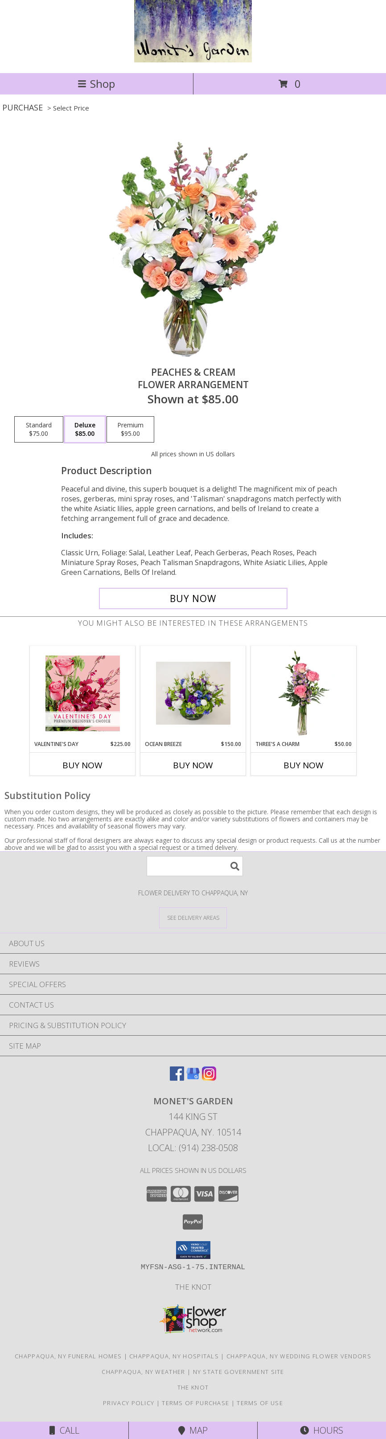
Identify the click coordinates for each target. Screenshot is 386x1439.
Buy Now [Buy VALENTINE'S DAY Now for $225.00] (82, 765)
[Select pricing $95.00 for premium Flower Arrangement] (130, 430)
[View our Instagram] (209, 1078)
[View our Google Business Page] (193, 1078)
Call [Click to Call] (64, 1430)
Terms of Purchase (195, 1403)
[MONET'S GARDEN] (193, 60)
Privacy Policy (128, 1403)
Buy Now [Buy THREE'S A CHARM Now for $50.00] (303, 765)
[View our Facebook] (177, 1078)
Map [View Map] (193, 1430)
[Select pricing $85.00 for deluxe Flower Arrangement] (85, 430)
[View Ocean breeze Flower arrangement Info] (193, 693)
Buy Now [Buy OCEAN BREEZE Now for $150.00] (193, 765)
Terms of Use (260, 1403)
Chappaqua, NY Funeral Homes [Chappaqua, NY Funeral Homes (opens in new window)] (68, 1356)
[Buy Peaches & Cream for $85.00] (193, 598)
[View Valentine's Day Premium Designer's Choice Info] (82, 693)
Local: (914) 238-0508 (193, 1148)
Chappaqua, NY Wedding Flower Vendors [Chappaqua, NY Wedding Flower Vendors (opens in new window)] (298, 1356)
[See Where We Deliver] (193, 917)
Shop (96, 83)
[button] (193, 1250)
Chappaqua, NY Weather (143, 1372)
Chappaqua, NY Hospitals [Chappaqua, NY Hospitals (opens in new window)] (174, 1356)
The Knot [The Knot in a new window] (193, 1287)
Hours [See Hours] (321, 1430)
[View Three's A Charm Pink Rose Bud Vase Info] (304, 693)
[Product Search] (195, 866)
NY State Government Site (238, 1372)
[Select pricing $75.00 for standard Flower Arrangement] (39, 430)
